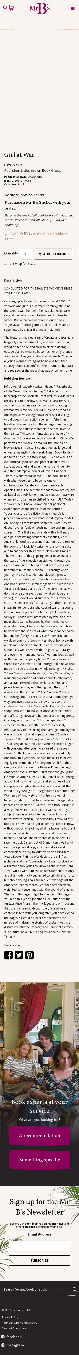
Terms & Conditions (14, 1328)
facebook (14, 1337)
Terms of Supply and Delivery (19, 1323)
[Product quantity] (27, 254)
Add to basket (56, 254)
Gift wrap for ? (20, 264)
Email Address (39, 1234)
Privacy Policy (10, 1317)
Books (22, 184)
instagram (15, 1345)
